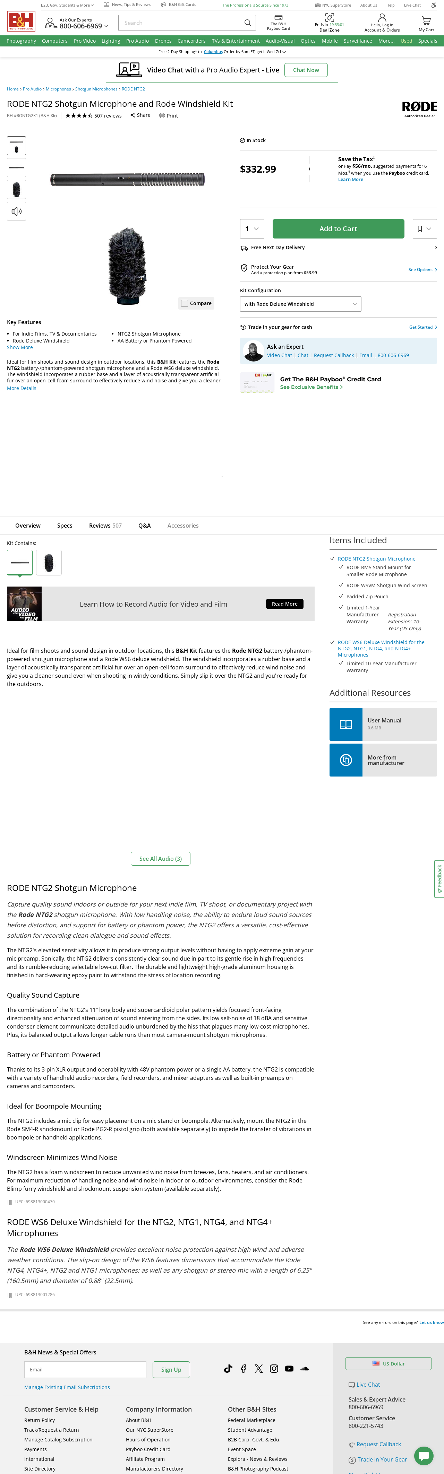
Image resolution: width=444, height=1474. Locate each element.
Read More (285, 603)
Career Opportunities (151, 1465)
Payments (35, 1436)
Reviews (105, 525)
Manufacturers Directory (154, 1455)
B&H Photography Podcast (258, 1455)
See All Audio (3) (160, 858)
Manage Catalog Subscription (58, 1426)
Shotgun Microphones (96, 89)
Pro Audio (32, 89)
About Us (368, 5)
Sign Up (171, 1356)
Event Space (242, 1436)
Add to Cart (338, 228)
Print (168, 115)
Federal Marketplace (251, 1407)
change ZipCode (221, 51)
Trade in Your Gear (378, 1446)
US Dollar (389, 1350)
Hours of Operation (148, 1426)
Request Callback (375, 1431)
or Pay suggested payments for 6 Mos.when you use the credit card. (387, 169)
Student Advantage (250, 1416)
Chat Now (306, 70)
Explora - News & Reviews (258, 1445)
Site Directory (40, 1455)
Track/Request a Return (51, 1416)
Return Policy (39, 1407)
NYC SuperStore (333, 5)
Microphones (58, 89)
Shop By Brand (41, 1465)
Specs (64, 525)
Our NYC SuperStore (149, 1416)
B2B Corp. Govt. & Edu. (254, 1426)
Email (36, 1356)
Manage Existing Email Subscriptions (67, 1374)
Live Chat (412, 5)
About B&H (138, 1407)
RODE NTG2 (133, 89)
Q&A (144, 525)
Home (13, 89)
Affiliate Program (145, 1445)
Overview (28, 525)
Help (390, 5)
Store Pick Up (366, 1462)
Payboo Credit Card (148, 1436)
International (39, 1445)
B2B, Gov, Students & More (67, 5)
